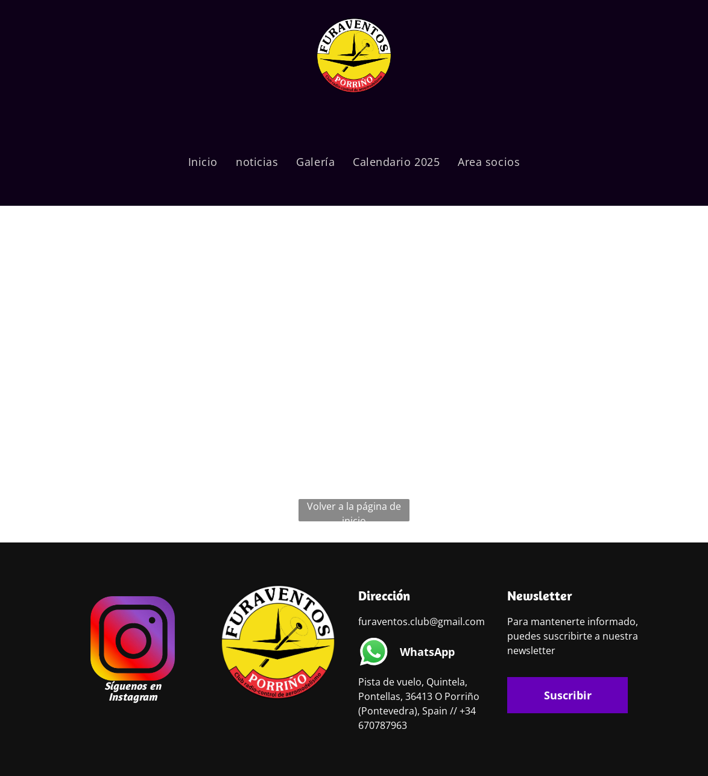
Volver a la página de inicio (354, 510)
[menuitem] (203, 161)
